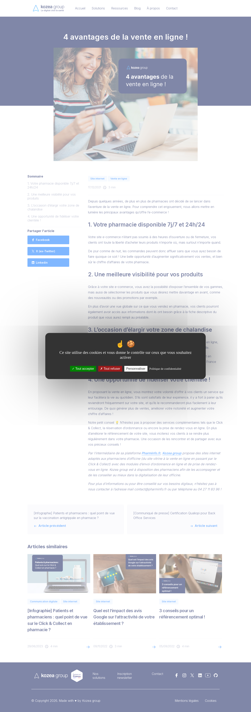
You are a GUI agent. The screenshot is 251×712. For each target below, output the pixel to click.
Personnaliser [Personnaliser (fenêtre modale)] (136, 368)
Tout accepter (83, 368)
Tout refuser (110, 368)
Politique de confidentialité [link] (165, 368)
